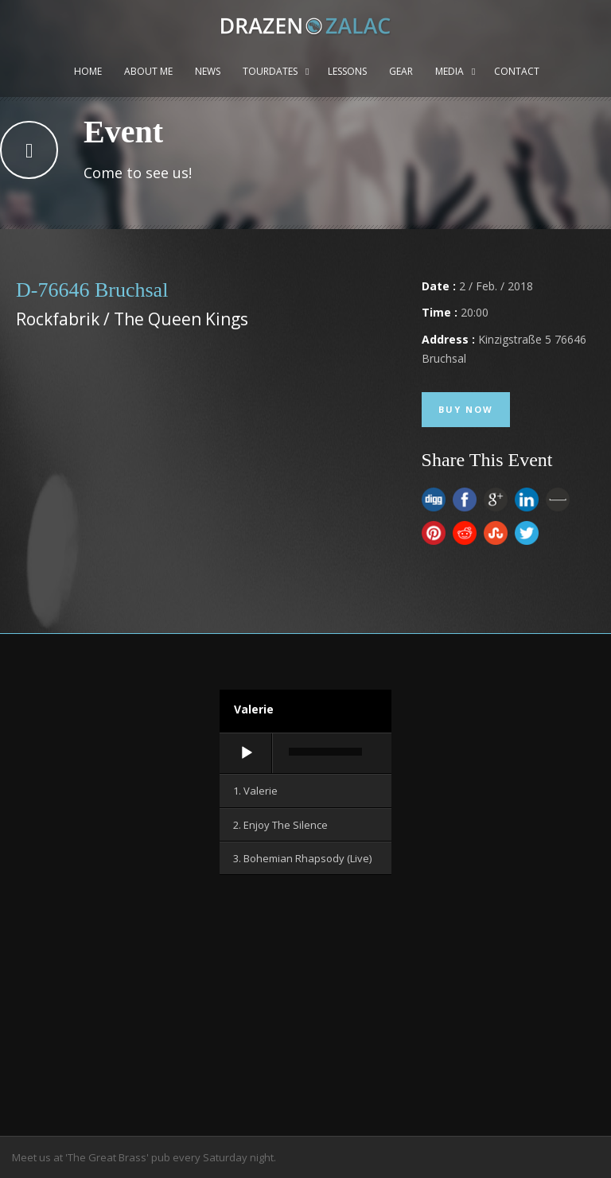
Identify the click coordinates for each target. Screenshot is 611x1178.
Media (449, 71)
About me (148, 71)
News (207, 71)
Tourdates (270, 71)
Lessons (347, 71)
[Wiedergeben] (247, 753)
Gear (401, 71)
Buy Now (465, 409)
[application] (305, 754)
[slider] (325, 752)
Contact (516, 71)
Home (88, 71)
